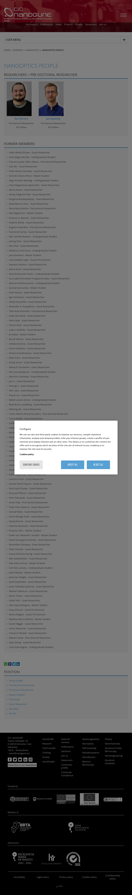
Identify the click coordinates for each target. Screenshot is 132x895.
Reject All (98, 464)
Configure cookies (31, 464)
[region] (66, 447)
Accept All (73, 464)
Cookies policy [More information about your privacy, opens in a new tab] (27, 454)
